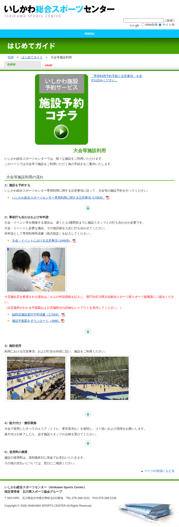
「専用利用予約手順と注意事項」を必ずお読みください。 (116, 78)
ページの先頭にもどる (159, 471)
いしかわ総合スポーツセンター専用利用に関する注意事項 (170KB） (58, 197)
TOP (10, 57)
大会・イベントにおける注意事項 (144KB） (42, 240)
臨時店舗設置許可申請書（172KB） (36, 314)
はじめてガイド (32, 57)
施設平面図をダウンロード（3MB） (36, 321)
